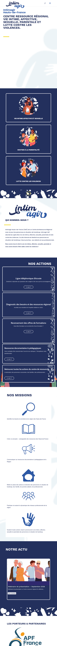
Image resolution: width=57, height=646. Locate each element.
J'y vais (28, 287)
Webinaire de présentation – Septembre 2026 (26, 587)
